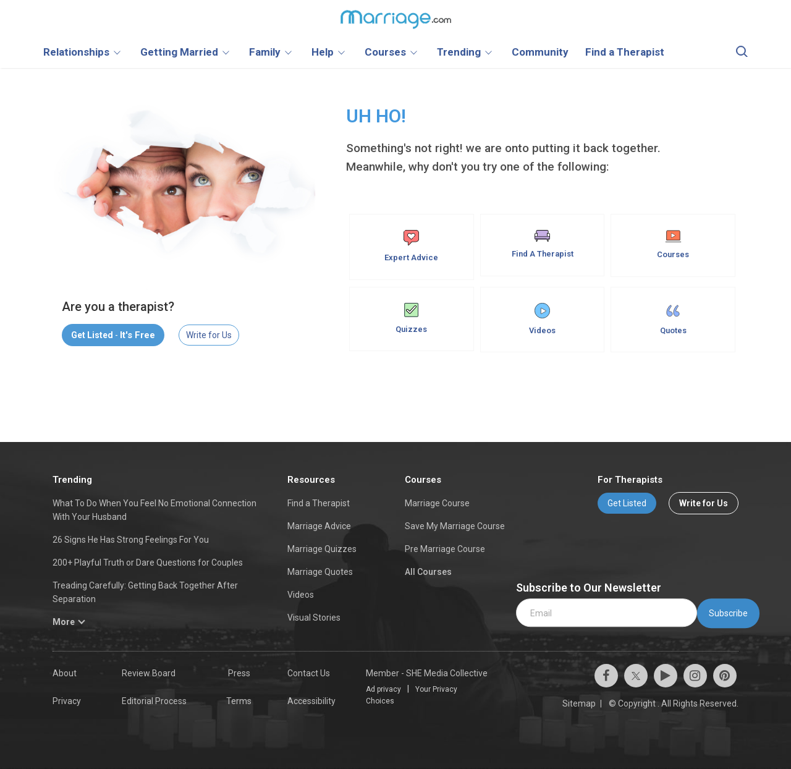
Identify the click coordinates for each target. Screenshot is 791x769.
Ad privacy (383, 689)
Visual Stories (314, 617)
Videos (542, 319)
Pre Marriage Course (445, 549)
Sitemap (579, 703)
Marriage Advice (319, 526)
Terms (239, 701)
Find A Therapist (542, 244)
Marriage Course (437, 503)
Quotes (673, 319)
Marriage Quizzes (322, 549)
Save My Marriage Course (455, 526)
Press (239, 673)
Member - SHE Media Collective (427, 673)
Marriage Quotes (320, 572)
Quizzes (411, 318)
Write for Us (209, 335)
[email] (606, 612)
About (65, 673)
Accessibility (311, 701)
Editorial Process (154, 701)
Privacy (67, 701)
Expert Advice (411, 246)
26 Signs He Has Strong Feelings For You (131, 540)
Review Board (149, 673)
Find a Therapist (318, 503)
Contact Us (308, 673)
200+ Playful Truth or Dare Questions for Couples (148, 562)
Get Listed (626, 503)
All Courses (428, 572)
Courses (673, 244)
